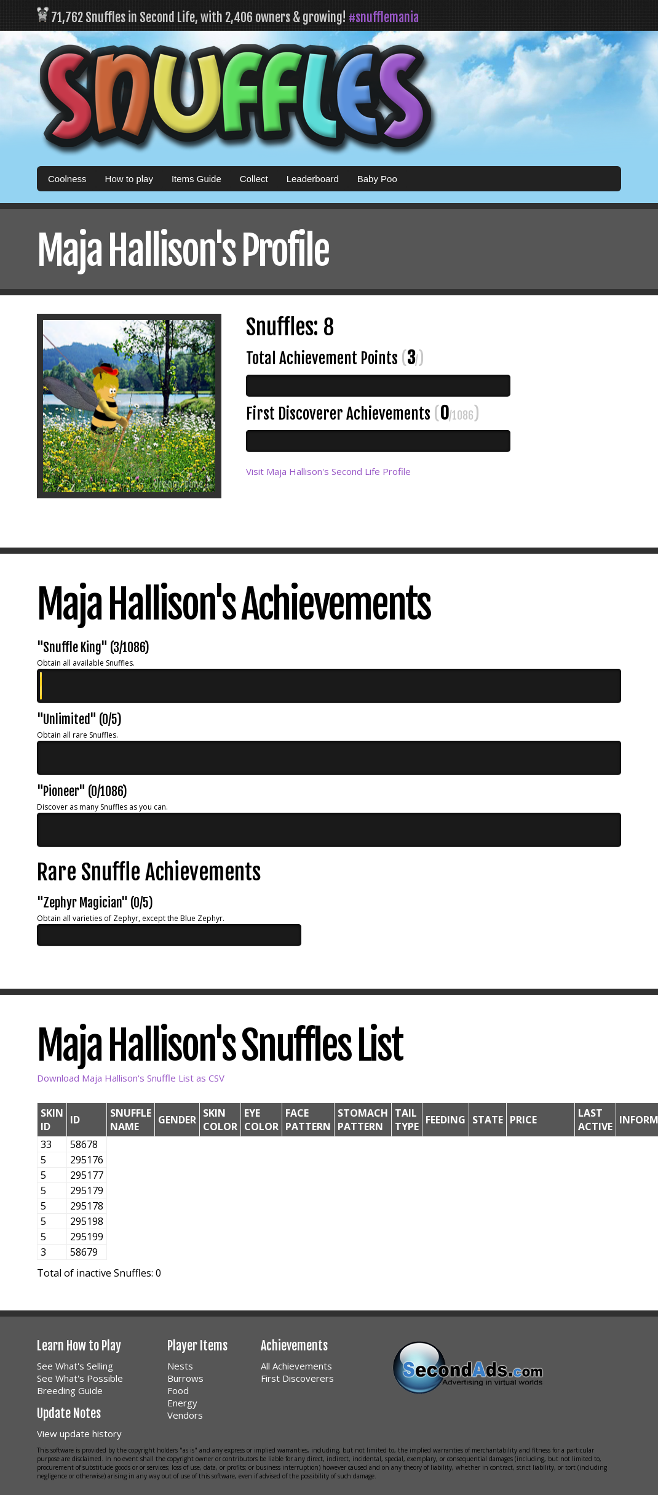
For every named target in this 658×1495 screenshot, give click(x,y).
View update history (79, 1433)
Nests (180, 1366)
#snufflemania (384, 17)
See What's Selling (75, 1366)
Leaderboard (313, 178)
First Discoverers (297, 1378)
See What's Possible (80, 1378)
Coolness (67, 178)
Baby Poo (377, 178)
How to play (129, 178)
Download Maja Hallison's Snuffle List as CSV (130, 1078)
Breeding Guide (70, 1390)
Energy (182, 1403)
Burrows (185, 1378)
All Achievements (296, 1366)
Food (178, 1390)
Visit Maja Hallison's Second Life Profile (328, 471)
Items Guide (196, 178)
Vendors (185, 1415)
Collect (254, 178)
